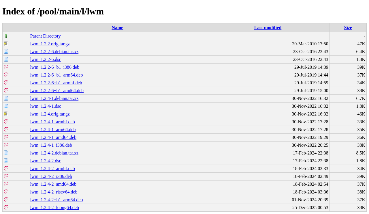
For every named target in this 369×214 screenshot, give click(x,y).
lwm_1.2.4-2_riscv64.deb (54, 191)
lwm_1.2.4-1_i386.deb (51, 145)
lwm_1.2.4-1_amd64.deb (53, 137)
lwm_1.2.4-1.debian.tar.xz (54, 98)
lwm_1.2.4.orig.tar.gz (50, 113)
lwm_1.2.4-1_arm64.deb (53, 129)
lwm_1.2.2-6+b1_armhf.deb (56, 82)
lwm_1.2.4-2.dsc (45, 160)
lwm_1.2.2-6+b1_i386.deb (54, 67)
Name (117, 27)
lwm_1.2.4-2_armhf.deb (52, 168)
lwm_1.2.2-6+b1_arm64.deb (56, 74)
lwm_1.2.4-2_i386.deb (51, 176)
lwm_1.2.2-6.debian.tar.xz (54, 51)
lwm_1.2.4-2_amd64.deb (53, 184)
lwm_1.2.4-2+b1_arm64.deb (56, 199)
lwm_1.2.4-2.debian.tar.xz (54, 152)
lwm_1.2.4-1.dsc (45, 106)
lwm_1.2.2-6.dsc (45, 59)
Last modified (268, 27)
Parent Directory (45, 36)
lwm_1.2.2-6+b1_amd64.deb (57, 90)
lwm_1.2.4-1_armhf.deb (52, 121)
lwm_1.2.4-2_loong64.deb (54, 207)
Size (348, 27)
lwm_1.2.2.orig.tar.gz (50, 43)
